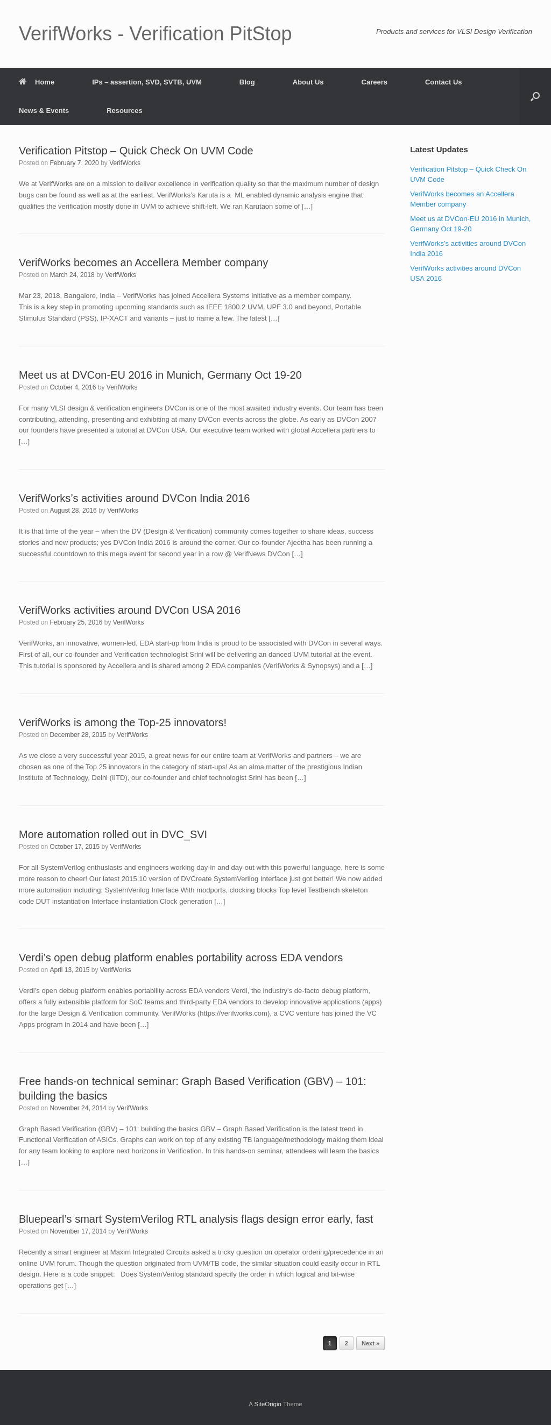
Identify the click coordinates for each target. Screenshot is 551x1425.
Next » (370, 1343)
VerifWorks (124, 163)
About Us (308, 82)
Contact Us (443, 82)
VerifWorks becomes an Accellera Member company (143, 262)
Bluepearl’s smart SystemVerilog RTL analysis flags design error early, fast (196, 1219)
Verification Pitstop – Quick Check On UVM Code (136, 151)
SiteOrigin (267, 1404)
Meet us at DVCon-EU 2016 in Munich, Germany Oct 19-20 (160, 375)
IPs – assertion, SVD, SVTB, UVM (147, 82)
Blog (247, 82)
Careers (374, 82)
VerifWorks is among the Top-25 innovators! (123, 722)
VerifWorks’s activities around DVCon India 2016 (134, 498)
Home (36, 82)
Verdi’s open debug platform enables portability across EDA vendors (181, 957)
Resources (124, 111)
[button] (535, 96)
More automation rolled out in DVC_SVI (113, 834)
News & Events (44, 111)
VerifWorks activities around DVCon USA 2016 (130, 610)
